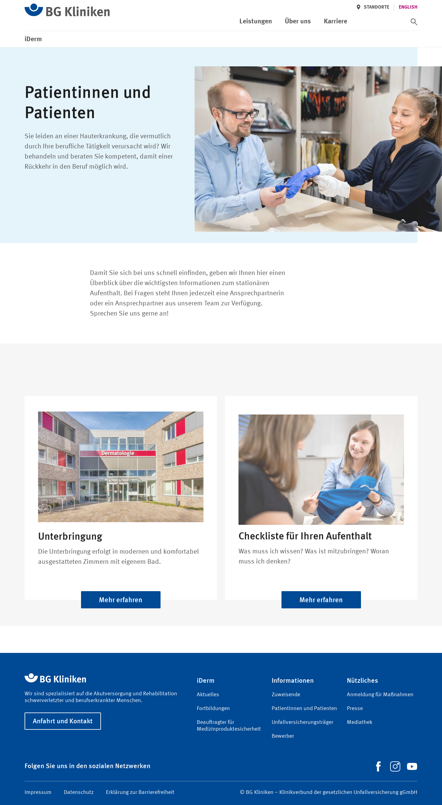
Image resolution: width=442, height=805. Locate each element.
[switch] (414, 21)
